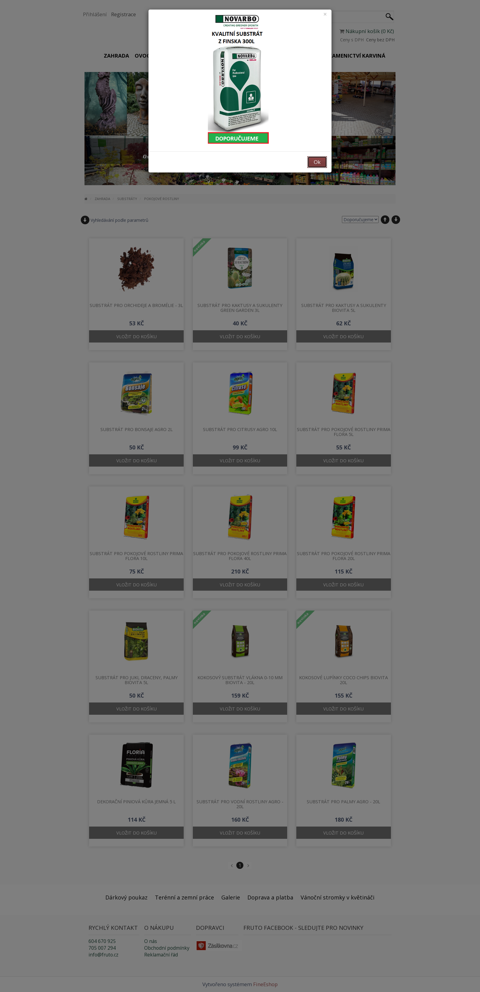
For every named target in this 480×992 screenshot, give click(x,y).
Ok (317, 161)
